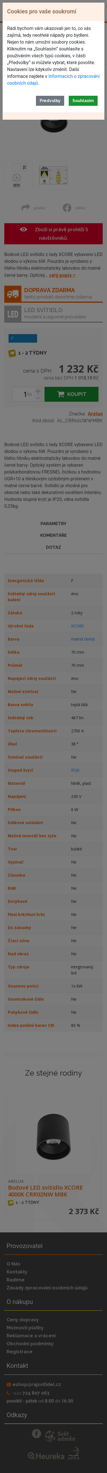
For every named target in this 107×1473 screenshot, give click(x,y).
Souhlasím (83, 100)
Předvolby (50, 100)
